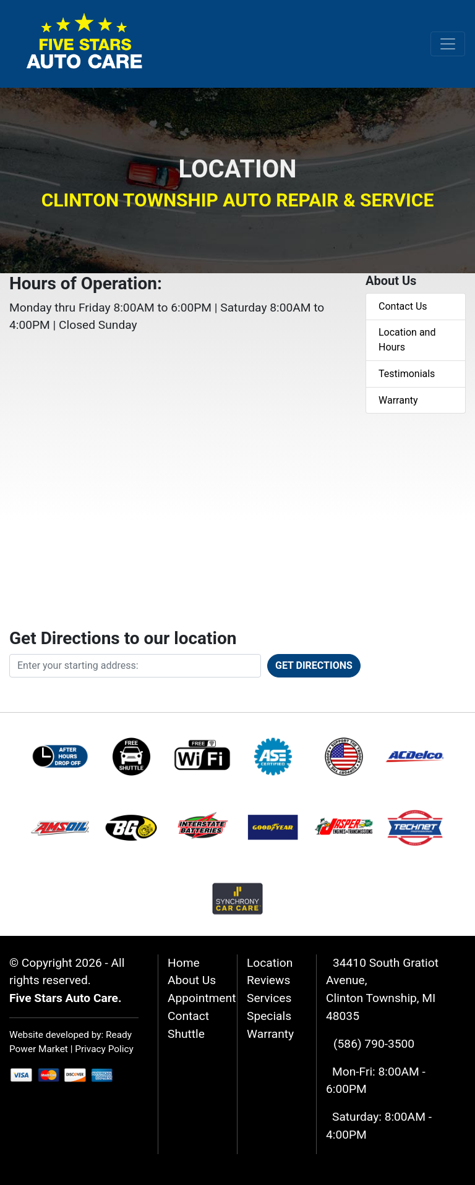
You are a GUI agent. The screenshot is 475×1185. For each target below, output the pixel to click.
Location (270, 963)
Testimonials (407, 374)
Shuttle (186, 1034)
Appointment (202, 998)
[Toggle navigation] (447, 44)
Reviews (268, 980)
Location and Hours (407, 339)
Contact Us (403, 306)
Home (184, 963)
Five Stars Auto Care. (65, 998)
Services (269, 998)
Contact (188, 1016)
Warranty (398, 400)
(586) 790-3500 (373, 1044)
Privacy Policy (104, 1049)
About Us (192, 980)
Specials (269, 1016)
